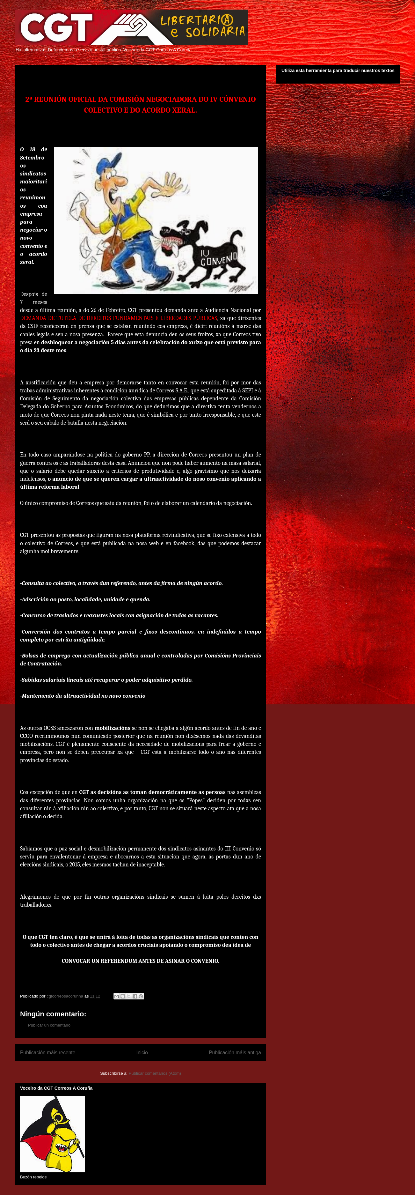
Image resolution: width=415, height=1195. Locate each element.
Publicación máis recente (47, 1052)
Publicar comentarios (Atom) (155, 1073)
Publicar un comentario (49, 1025)
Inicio (142, 1052)
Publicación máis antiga (235, 1052)
